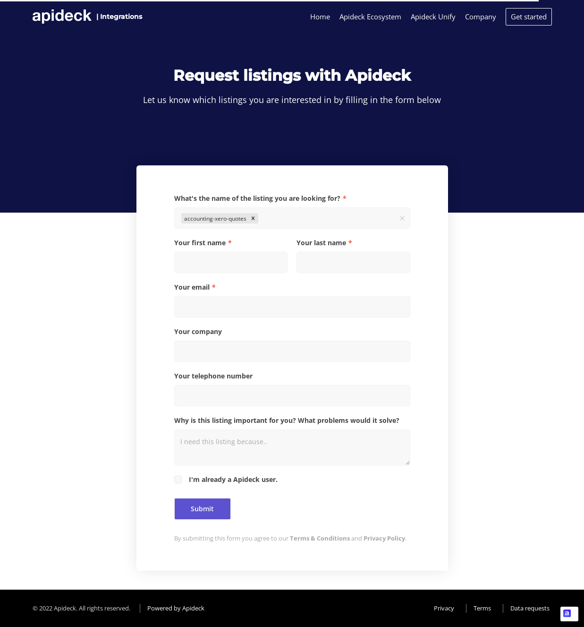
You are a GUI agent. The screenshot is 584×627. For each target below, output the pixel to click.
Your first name (200, 242)
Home (320, 16)
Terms (482, 608)
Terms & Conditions (320, 538)
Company (480, 16)
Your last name (321, 242)
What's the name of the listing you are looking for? (257, 198)
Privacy (444, 608)
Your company (198, 331)
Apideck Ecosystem (370, 16)
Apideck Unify (433, 16)
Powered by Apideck (175, 608)
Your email (192, 287)
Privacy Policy (384, 538)
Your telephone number (213, 375)
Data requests (530, 608)
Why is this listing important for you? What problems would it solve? (286, 420)
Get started (529, 16)
